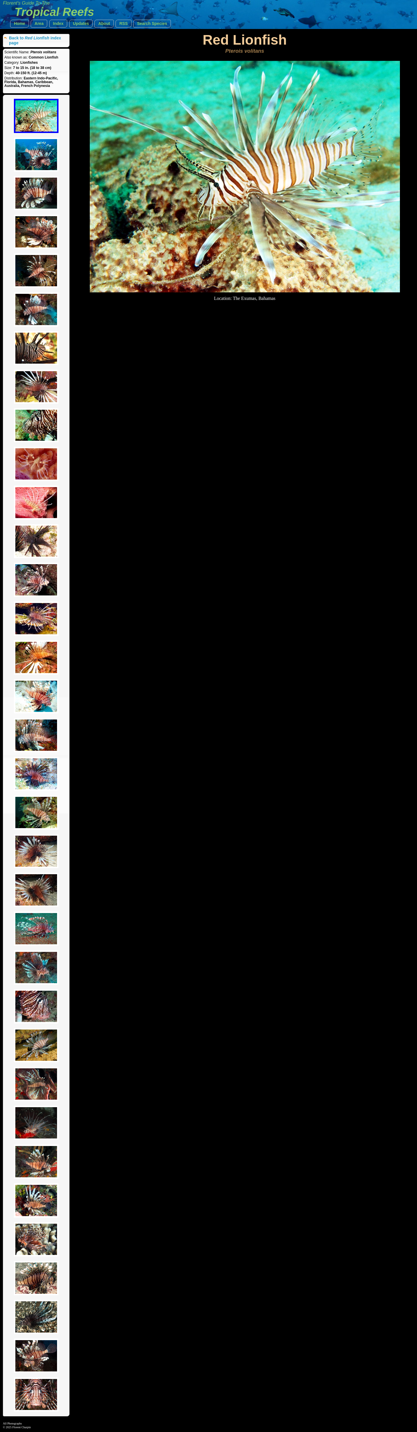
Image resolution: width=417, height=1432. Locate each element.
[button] (19, 24)
